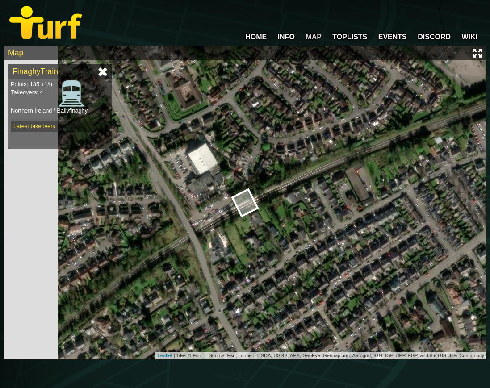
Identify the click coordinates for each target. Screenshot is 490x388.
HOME (256, 37)
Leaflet (165, 355)
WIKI (469, 37)
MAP (314, 37)
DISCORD (434, 37)
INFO (286, 37)
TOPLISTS (349, 37)
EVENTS (392, 37)
